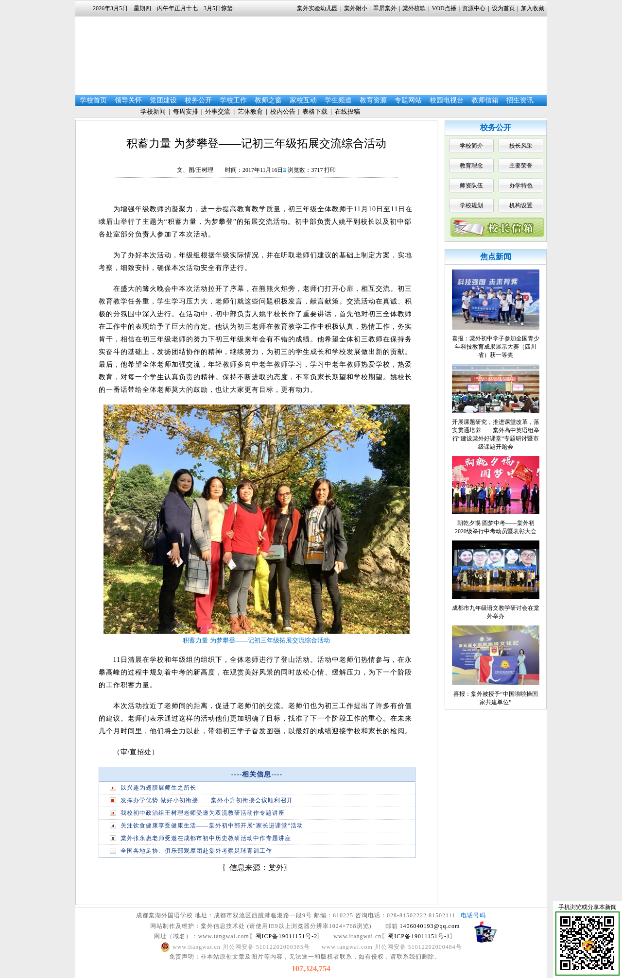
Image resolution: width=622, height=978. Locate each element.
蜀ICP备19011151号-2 (287, 936)
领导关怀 (128, 100)
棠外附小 (355, 8)
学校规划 (471, 205)
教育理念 (471, 165)
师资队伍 (471, 185)
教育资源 (373, 100)
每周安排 (185, 111)
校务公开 (198, 100)
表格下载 (315, 111)
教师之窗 (268, 100)
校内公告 (282, 111)
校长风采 (521, 145)
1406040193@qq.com (430, 926)
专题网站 (408, 100)
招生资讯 (520, 100)
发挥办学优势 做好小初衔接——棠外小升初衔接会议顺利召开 (207, 800)
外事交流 (217, 111)
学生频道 (338, 100)
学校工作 (233, 100)
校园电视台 (447, 100)
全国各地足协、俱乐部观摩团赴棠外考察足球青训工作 (196, 850)
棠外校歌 (414, 8)
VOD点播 (444, 8)
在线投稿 (347, 111)
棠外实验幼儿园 (317, 8)
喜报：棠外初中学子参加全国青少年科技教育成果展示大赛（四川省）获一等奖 (495, 346)
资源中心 (473, 8)
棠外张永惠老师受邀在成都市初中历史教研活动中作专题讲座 (206, 838)
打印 (330, 170)
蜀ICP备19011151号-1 (419, 936)
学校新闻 (153, 111)
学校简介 (471, 145)
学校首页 (93, 100)
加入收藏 (532, 8)
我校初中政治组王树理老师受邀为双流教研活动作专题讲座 (203, 812)
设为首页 (503, 8)
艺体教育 (250, 111)
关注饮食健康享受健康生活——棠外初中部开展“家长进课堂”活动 (212, 825)
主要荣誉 (521, 165)
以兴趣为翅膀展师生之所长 (158, 787)
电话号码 (473, 915)
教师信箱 (485, 100)
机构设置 (521, 205)
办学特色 (521, 185)
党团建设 (163, 100)
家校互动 (303, 100)
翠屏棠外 (385, 8)
